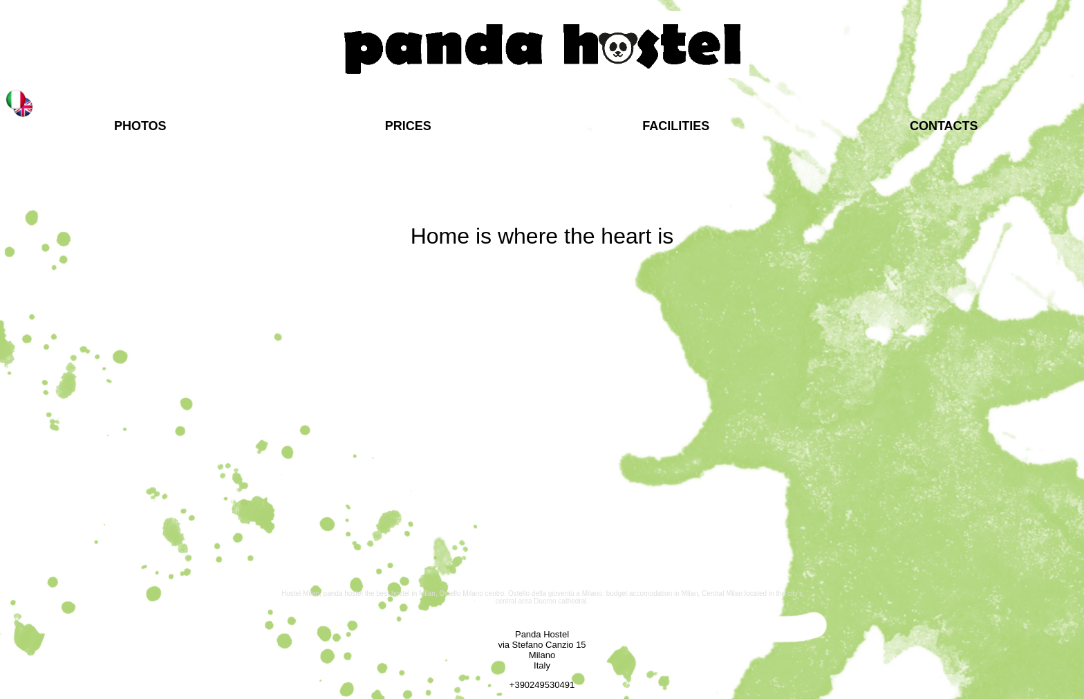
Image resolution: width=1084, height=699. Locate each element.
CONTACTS (944, 126)
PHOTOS (140, 126)
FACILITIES (675, 126)
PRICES (408, 126)
